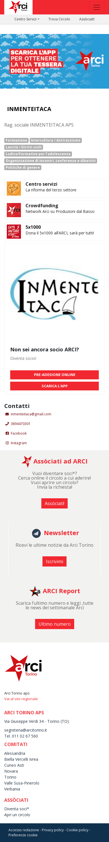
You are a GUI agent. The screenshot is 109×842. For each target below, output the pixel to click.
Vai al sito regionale (21, 698)
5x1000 (33, 227)
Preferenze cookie (23, 835)
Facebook (19, 433)
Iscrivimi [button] (54, 561)
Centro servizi (41, 184)
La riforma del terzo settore (50, 190)
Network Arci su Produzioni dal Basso (60, 211)
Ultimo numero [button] (55, 624)
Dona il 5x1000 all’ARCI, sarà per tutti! (59, 233)
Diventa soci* (16, 808)
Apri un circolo (17, 814)
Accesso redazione (23, 830)
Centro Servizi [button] (25, 19)
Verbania (12, 789)
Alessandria (14, 753)
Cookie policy (77, 830)
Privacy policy (53, 830)
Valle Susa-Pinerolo (21, 783)
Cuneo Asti (14, 765)
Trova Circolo (59, 19)
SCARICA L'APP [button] (55, 385)
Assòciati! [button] (54, 503)
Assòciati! (87, 19)
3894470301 (21, 423)
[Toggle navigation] (97, 7)
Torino (10, 777)
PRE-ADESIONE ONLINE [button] (54, 374)
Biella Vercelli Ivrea (21, 759)
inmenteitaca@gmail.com (31, 414)
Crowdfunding (41, 205)
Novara (11, 771)
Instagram (19, 443)
